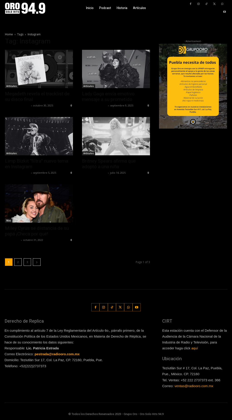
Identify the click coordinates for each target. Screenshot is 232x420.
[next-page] (37, 262)
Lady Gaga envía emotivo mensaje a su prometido (108, 96)
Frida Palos (12, 240)
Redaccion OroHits (17, 105)
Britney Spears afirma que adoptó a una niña (109, 163)
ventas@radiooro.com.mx (193, 386)
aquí (194, 348)
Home (9, 34)
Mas (8, 220)
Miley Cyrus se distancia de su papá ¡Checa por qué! (37, 231)
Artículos (11, 86)
